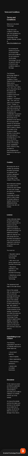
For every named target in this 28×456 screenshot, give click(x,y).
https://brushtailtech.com (14, 43)
